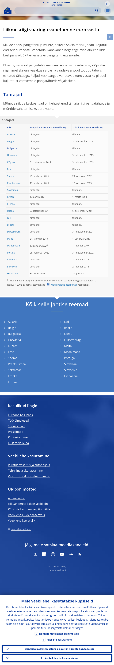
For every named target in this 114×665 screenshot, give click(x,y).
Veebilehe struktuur (21, 529)
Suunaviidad (16, 426)
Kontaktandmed (18, 437)
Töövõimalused (18, 420)
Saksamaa (12, 189)
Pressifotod (15, 432)
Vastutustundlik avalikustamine (29, 476)
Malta (10, 238)
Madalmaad (13, 245)
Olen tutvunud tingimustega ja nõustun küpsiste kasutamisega (59, 648)
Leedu (10, 224)
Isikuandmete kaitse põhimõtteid (59, 633)
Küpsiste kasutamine (59, 639)
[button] (107, 3)
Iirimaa (11, 203)
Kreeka (11, 196)
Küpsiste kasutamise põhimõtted (30, 509)
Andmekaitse (16, 498)
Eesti (9, 169)
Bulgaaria (14, 334)
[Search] (55, 10)
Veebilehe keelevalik (21, 520)
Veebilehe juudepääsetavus (26, 515)
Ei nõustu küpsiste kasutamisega (59, 657)
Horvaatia (12, 155)
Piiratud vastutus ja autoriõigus (29, 465)
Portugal (11, 252)
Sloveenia (12, 259)
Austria (11, 134)
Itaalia (10, 210)
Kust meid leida (18, 443)
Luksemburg (13, 231)
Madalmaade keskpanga (64, 284)
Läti (9, 217)
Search (96, 10)
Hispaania (12, 273)
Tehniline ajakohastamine (25, 470)
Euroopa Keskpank (20, 415)
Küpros (11, 162)
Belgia (10, 141)
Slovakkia (12, 266)
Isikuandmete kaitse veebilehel (28, 504)
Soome (10, 176)
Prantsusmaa (14, 183)
